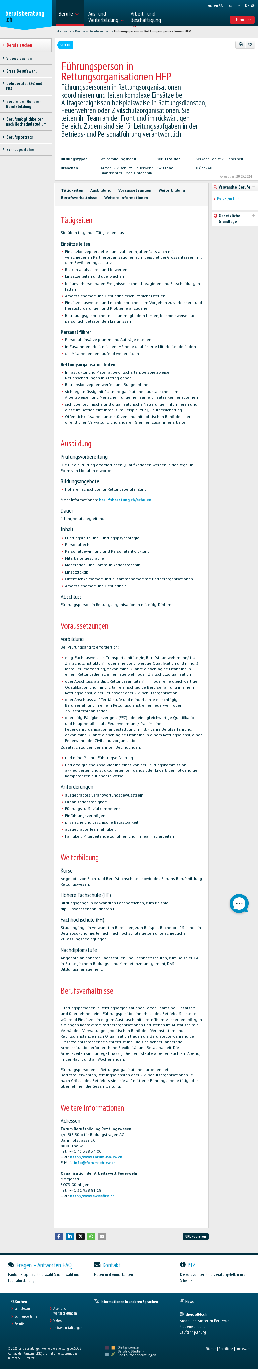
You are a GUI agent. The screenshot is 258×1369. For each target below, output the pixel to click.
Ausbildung (100, 190)
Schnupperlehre (26, 1316)
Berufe (80, 31)
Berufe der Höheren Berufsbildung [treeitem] (23, 104)
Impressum (243, 1348)
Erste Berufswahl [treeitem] (21, 71)
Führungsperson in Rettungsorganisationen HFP (152, 31)
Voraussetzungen (135, 190)
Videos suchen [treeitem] (19, 58)
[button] (59, 1236)
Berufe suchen (99, 31)
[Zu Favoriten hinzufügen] (250, 44)
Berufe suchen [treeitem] (19, 45)
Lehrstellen (22, 1308)
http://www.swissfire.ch (92, 1195)
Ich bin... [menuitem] (242, 20)
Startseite (63, 31)
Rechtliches (226, 1348)
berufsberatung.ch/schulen (125, 499)
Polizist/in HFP (228, 198)
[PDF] (240, 44)
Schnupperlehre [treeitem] (20, 149)
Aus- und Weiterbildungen (65, 1311)
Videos (57, 1320)
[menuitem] (70, 13)
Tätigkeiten (72, 190)
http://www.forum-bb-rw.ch (96, 1156)
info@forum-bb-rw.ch (95, 1162)
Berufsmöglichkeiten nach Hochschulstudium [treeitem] (26, 121)
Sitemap (211, 1348)
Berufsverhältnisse (79, 197)
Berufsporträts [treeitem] (19, 137)
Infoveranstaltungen (67, 1327)
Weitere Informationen (126, 197)
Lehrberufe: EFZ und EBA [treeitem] (24, 86)
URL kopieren (195, 1236)
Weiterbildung (172, 190)
